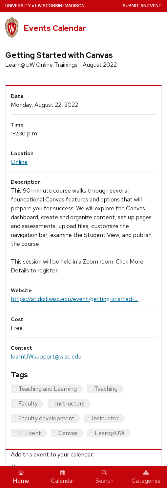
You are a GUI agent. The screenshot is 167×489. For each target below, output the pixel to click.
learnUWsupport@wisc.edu (46, 356)
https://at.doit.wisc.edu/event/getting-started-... (74, 299)
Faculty (28, 403)
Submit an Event (142, 6)
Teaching (105, 388)
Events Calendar (55, 28)
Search (104, 477)
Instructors (70, 403)
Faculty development (46, 418)
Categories (146, 477)
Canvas (67, 433)
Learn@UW (109, 433)
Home (21, 477)
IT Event (29, 433)
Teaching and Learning (47, 388)
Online (19, 162)
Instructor (105, 418)
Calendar (62, 477)
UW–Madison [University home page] (45, 6)
